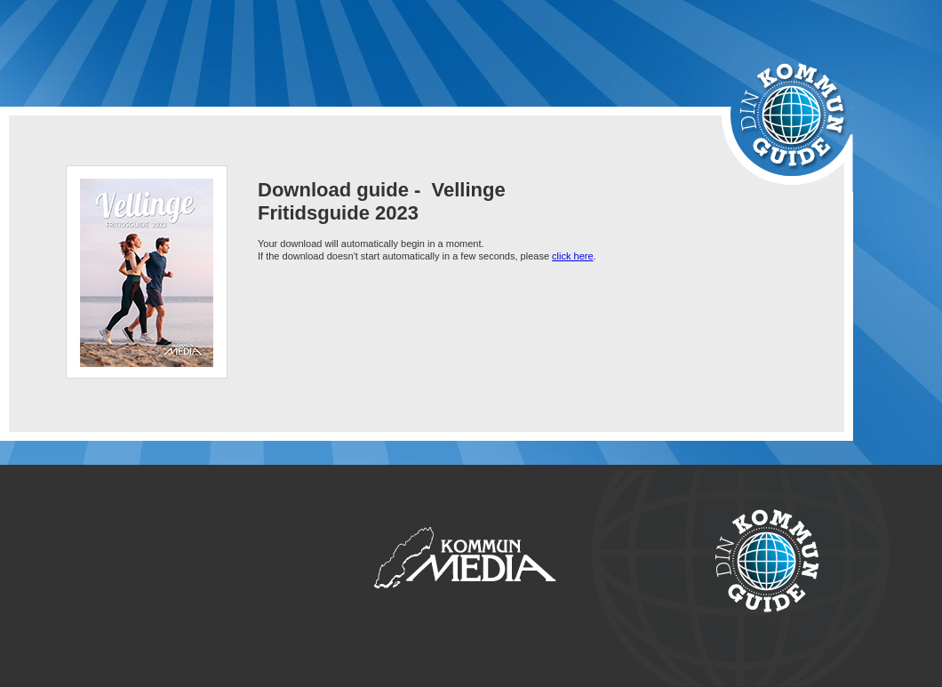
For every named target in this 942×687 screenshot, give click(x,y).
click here (572, 256)
